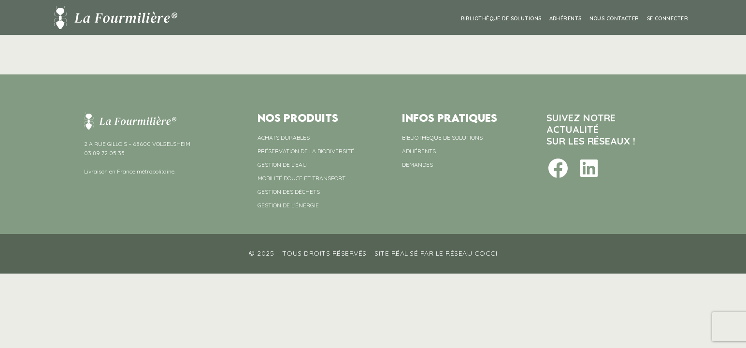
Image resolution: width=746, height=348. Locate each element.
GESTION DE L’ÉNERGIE (288, 205)
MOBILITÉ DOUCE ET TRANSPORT (301, 178)
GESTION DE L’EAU (282, 164)
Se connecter (667, 18)
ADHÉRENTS (565, 18)
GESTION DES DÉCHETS (289, 191)
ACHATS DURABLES (284, 137)
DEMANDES (417, 164)
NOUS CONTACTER (614, 18)
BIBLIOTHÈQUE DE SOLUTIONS (501, 18)
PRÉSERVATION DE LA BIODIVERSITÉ (306, 151)
